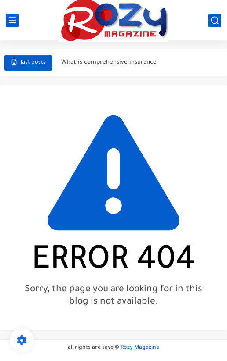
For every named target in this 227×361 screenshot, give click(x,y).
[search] (214, 20)
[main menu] (12, 20)
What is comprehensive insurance (109, 62)
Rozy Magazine (140, 348)
